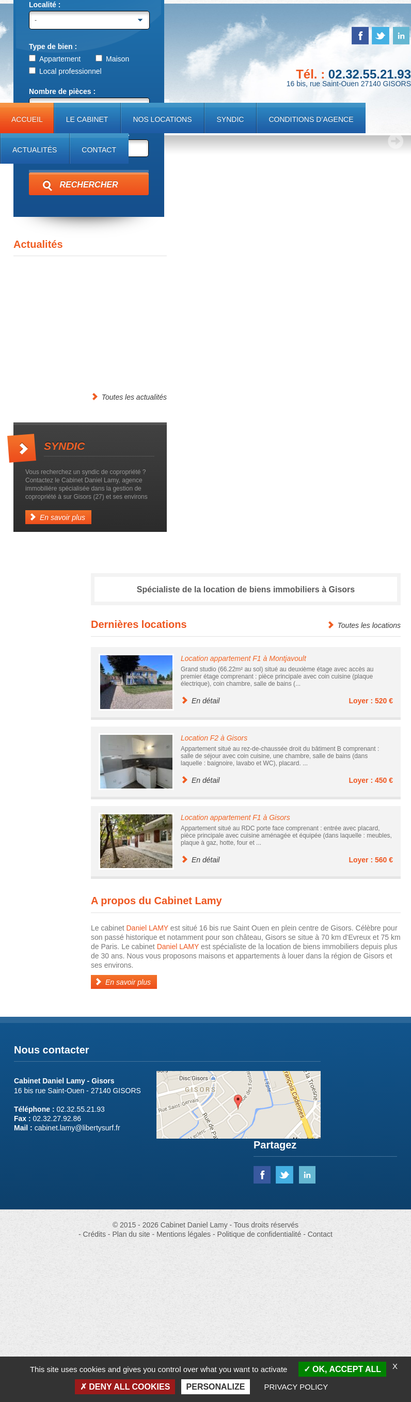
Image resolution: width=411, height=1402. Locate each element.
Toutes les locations (364, 778)
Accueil (27, 119)
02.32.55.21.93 (369, 74)
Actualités (34, 150)
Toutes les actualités (129, 549)
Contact (99, 150)
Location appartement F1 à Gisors (235, 970)
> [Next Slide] (395, 294)
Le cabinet (87, 119)
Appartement (55, 212)
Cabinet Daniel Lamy (84, 51)
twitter (380, 35)
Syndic (230, 119)
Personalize (215, 1386)
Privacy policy (296, 1386)
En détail (200, 853)
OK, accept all (342, 1369)
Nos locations (162, 119)
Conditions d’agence (310, 119)
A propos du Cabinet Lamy (156, 1053)
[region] (205, 209)
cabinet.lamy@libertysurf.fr (77, 1281)
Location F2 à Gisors (214, 891)
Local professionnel (65, 224)
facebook (360, 35)
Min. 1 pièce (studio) (62, 259)
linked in (400, 35)
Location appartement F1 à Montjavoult (243, 811)
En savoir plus (57, 670)
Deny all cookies (125, 1386)
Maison (112, 212)
